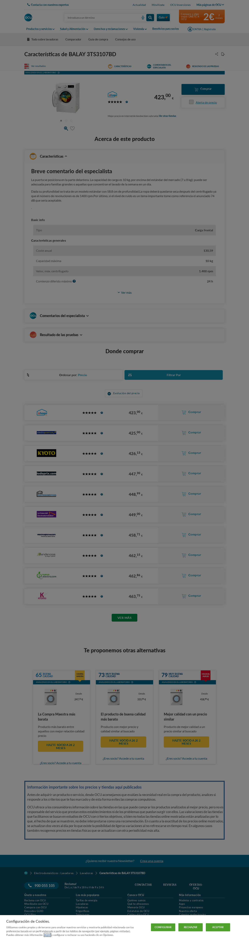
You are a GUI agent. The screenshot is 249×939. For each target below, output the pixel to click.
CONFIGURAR (163, 927)
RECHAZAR (190, 927)
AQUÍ (47, 934)
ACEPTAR (218, 927)
